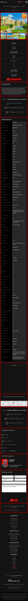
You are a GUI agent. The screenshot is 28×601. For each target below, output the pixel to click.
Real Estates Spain (10, 597)
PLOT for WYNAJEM (14, 551)
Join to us (14, 563)
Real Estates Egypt (24, 596)
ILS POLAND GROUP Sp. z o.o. (18, 575)
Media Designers (17, 588)
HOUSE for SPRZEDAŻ (14, 537)
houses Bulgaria (3, 596)
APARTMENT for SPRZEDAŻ (14, 533)
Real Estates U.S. (16, 599)
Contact (14, 562)
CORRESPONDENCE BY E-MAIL (14, 108)
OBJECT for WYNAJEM (14, 550)
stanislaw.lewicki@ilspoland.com (15, 465)
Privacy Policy (21, 584)
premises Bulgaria (9, 596)
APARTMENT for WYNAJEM (14, 545)
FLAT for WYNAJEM (14, 547)
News (14, 557)
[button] (26, 14)
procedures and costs (14, 79)
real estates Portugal (4, 597)
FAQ (14, 565)
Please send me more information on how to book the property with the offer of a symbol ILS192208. (14, 488)
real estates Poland (3, 593)
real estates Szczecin (10, 593)
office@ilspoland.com (14, 523)
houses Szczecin (21, 593)
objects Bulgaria (14, 596)
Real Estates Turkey (16, 597)
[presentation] (14, 495)
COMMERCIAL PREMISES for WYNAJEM (14, 546)
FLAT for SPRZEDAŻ (14, 536)
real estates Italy (21, 599)
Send (14, 500)
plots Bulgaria (19, 596)
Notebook (14, 567)
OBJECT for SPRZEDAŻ (14, 538)
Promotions (14, 558)
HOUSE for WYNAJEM (14, 549)
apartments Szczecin (16, 593)
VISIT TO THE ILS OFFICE (14, 103)
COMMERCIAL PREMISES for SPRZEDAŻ (14, 534)
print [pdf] (5, 434)
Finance (14, 561)
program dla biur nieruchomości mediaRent (14, 586)
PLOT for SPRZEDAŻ (14, 540)
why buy (5, 447)
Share (5, 451)
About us (14, 559)
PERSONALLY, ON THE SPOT (14, 112)
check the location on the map (9, 444)
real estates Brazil (11, 599)
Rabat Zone (14, 566)
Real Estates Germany (22, 597)
